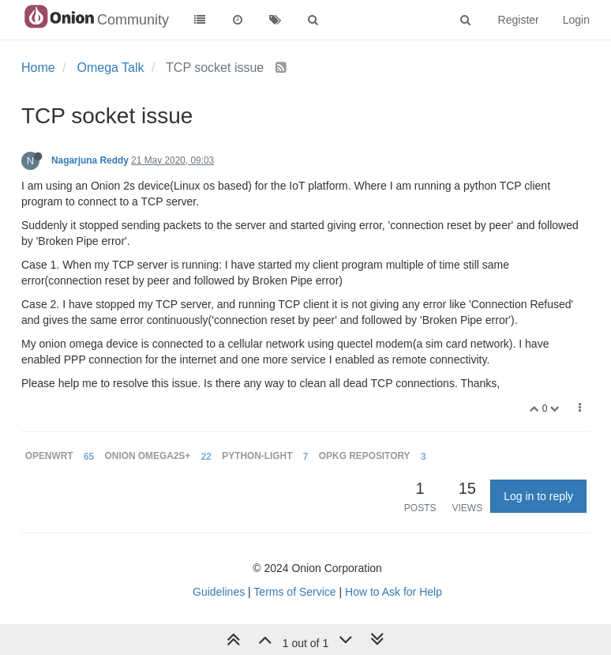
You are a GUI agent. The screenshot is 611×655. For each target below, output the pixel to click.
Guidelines (219, 591)
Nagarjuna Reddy (90, 160)
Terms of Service (294, 591)
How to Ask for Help (393, 591)
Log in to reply (538, 496)
